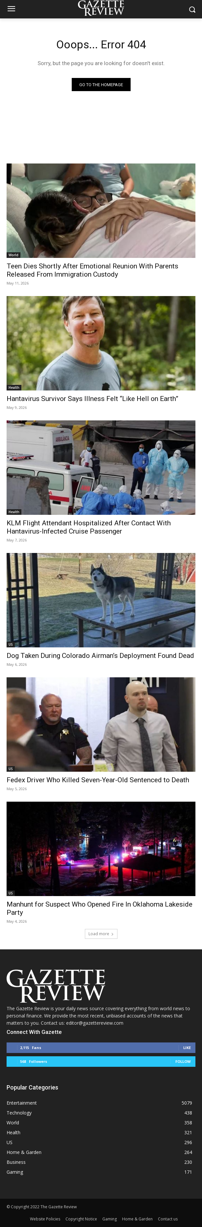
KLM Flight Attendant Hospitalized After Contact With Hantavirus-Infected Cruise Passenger (89, 527)
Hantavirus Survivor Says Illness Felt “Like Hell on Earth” (92, 399)
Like (187, 1047)
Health (14, 387)
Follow (183, 1061)
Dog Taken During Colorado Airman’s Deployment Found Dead (100, 656)
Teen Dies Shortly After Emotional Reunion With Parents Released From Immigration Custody (92, 270)
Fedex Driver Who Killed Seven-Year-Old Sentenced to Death (98, 780)
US (11, 644)
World (13, 255)
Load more (101, 934)
